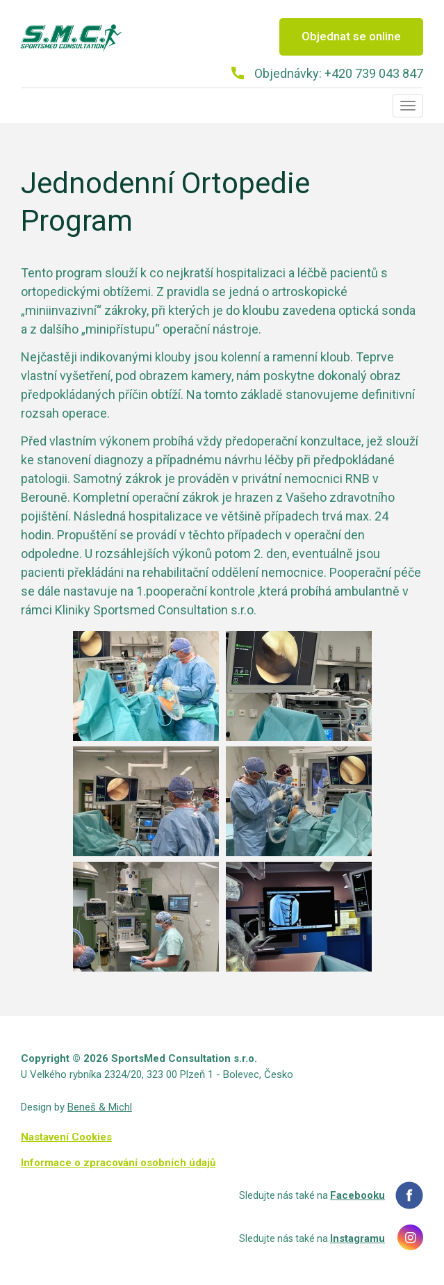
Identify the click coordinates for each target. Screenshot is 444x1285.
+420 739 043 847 (373, 73)
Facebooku (357, 1195)
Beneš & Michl (99, 1107)
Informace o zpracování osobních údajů (118, 1162)
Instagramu (357, 1238)
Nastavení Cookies (66, 1137)
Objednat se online (351, 36)
